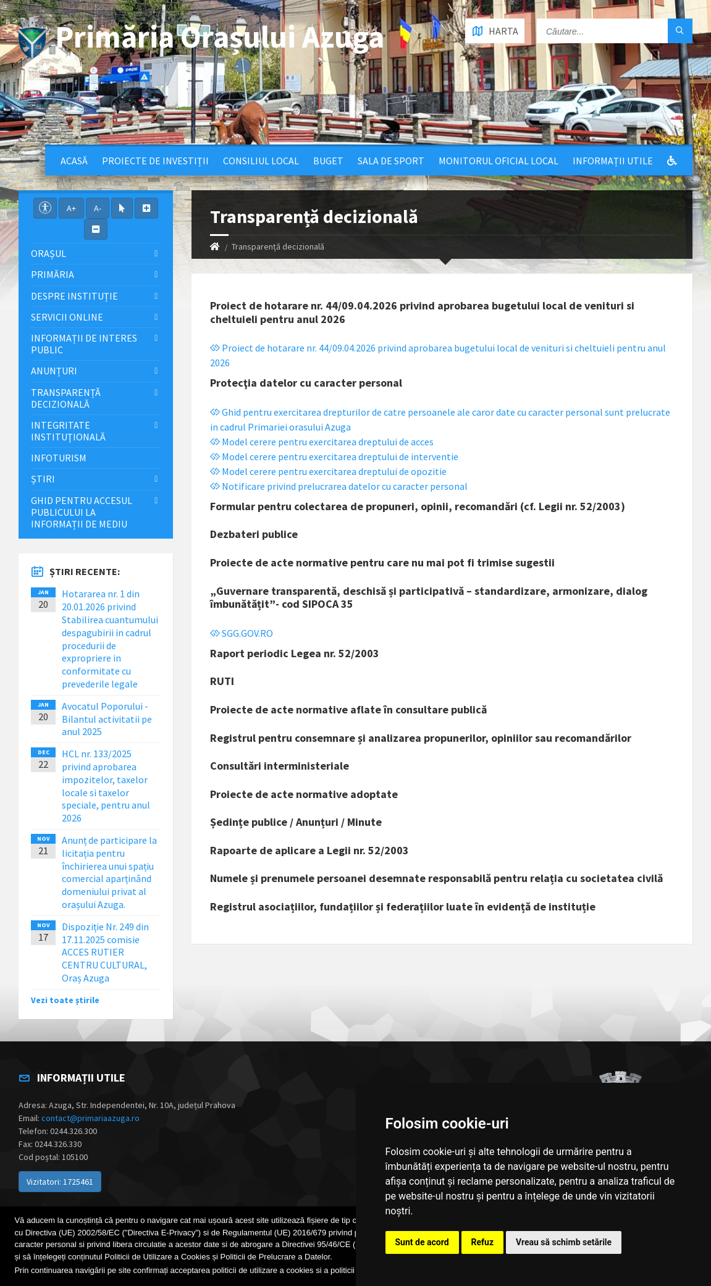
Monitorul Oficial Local (498, 160)
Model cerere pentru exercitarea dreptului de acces (322, 441)
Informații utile (613, 160)
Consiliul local (261, 160)
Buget (328, 160)
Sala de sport (391, 160)
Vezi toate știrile (65, 1000)
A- (97, 208)
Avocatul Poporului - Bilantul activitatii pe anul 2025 (107, 719)
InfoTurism (58, 458)
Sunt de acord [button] (422, 1242)
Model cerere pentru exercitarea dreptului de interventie (334, 456)
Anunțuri (54, 370)
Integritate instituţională (68, 431)
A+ (71, 208)
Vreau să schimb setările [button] (564, 1242)
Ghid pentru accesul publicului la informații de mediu (81, 512)
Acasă (74, 160)
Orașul (48, 253)
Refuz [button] (482, 1242)
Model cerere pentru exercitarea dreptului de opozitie (328, 471)
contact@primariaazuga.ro (90, 1118)
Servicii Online (67, 317)
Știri (43, 479)
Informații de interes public (84, 344)
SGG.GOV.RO (241, 633)
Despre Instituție (74, 296)
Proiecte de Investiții (155, 160)
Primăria (52, 274)
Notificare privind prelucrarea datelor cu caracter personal (339, 486)
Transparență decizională (66, 398)
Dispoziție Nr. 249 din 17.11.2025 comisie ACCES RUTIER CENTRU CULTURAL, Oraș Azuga (105, 952)
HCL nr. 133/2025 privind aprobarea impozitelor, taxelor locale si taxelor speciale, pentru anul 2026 (106, 785)
